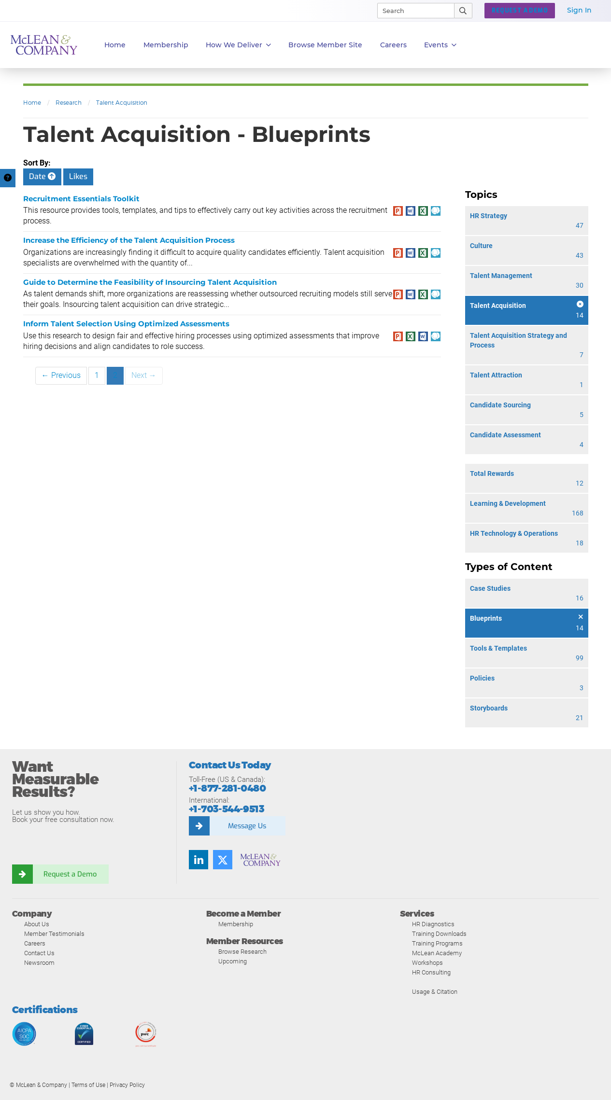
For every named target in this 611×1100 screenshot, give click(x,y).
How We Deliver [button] (238, 45)
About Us (36, 924)
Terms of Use (88, 1085)
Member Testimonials (54, 933)
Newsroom (39, 962)
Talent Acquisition (121, 102)
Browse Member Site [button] (325, 45)
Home (115, 45)
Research (69, 102)
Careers (34, 943)
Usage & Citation (434, 991)
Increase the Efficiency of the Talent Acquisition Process (129, 240)
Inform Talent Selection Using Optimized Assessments (126, 323)
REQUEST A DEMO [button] (520, 10)
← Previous (61, 375)
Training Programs (437, 943)
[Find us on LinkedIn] (198, 859)
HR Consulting (431, 972)
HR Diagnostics (433, 924)
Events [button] (440, 45)
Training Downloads (439, 933)
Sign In (579, 10)
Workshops (427, 962)
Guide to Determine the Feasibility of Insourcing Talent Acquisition (150, 282)
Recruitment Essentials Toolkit (81, 198)
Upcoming (232, 961)
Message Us (247, 826)
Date (42, 176)
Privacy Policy (127, 1085)
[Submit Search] (463, 10)
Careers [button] (393, 45)
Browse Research (242, 951)
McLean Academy (437, 953)
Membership (165, 45)
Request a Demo (70, 874)
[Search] (411, 10)
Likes (78, 176)
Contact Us (39, 953)
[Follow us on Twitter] (222, 859)
